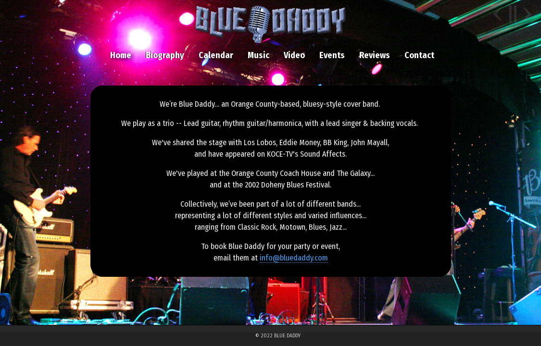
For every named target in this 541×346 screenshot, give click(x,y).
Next (526, 14)
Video (294, 55)
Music (258, 55)
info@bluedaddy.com (294, 257)
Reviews (374, 55)
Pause (512, 14)
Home (120, 55)
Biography (165, 55)
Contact (419, 55)
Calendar (216, 55)
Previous (498, 14)
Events (332, 55)
